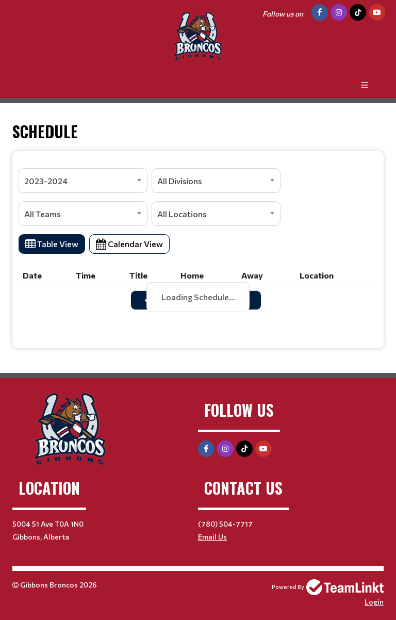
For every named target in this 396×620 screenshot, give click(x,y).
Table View (51, 244)
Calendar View (129, 244)
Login (374, 601)
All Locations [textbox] (181, 214)
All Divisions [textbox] (179, 181)
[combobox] (83, 180)
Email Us (212, 536)
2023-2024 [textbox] (46, 181)
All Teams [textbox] (42, 214)
